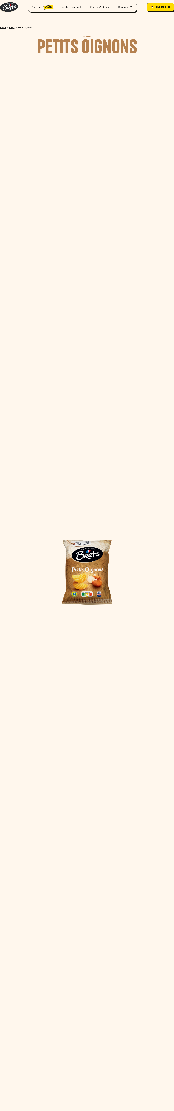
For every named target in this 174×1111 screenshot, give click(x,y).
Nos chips (42, 7)
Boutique (125, 7)
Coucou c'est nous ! (100, 7)
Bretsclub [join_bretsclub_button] (160, 7)
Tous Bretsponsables (71, 7)
